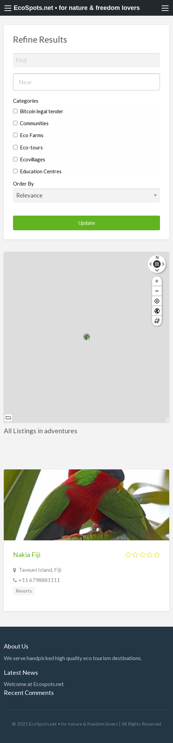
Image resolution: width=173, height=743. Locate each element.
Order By (86, 191)
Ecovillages (29, 159)
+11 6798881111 (39, 580)
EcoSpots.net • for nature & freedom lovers (77, 7)
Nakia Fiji (26, 554)
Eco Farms (28, 135)
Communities (31, 123)
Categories (25, 101)
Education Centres (37, 171)
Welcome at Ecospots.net (34, 684)
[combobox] (86, 81)
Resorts (24, 591)
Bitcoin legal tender (38, 111)
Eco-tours (28, 147)
